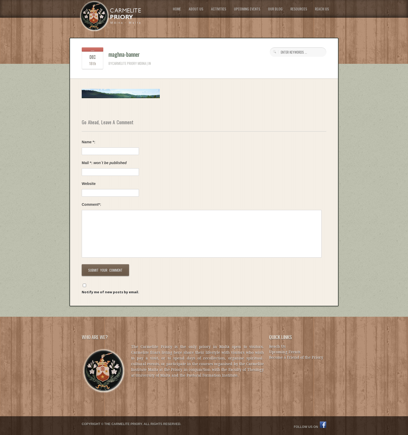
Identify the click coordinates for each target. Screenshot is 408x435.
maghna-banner (124, 54)
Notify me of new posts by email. (110, 292)
